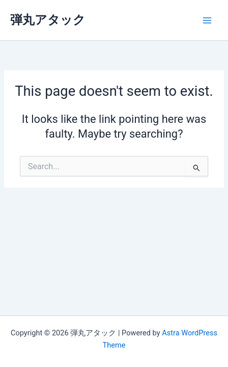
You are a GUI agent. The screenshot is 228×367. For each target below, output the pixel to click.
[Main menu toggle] (207, 20)
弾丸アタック (48, 20)
